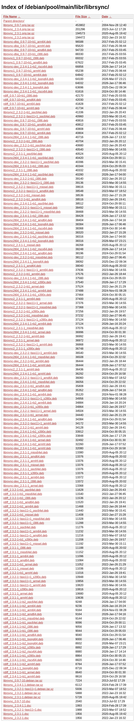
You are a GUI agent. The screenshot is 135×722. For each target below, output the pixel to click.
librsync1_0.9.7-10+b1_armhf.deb (24, 70)
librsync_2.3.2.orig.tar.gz (18, 37)
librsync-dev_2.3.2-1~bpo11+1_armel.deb (29, 410)
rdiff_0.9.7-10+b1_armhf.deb (21, 108)
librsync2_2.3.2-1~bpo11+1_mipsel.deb (28, 186)
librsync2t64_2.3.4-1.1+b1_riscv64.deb (27, 228)
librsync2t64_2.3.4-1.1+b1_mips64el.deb (29, 357)
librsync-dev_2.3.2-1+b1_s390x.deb (26, 406)
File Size (81, 16)
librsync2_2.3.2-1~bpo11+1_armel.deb (27, 303)
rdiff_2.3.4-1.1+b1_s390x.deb (22, 655)
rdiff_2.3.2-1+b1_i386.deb (19, 498)
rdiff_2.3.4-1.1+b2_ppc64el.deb (23, 601)
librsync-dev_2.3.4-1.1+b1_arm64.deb (27, 394)
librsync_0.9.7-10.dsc (16, 701)
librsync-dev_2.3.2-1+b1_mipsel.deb (26, 232)
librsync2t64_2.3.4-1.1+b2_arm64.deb (27, 323)
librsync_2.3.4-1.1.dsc (17, 705)
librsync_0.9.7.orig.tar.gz (18, 25)
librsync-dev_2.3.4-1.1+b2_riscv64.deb (27, 66)
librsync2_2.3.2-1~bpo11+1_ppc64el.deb (29, 116)
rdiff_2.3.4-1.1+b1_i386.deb (20, 630)
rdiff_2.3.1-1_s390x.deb (18, 589)
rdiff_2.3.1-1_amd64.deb (18, 560)
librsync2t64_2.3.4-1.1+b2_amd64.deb (27, 220)
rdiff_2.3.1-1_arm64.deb (18, 556)
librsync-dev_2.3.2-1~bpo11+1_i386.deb (28, 182)
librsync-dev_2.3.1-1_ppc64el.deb (24, 469)
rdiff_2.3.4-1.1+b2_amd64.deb (22, 614)
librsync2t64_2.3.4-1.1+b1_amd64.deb (27, 253)
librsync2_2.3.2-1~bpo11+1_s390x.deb (28, 319)
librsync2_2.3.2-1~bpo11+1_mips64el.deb (30, 307)
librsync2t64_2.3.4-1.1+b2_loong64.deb (28, 240)
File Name (10, 16)
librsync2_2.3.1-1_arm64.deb (21, 298)
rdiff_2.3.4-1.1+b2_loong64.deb (23, 643)
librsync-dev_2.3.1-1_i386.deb (22, 481)
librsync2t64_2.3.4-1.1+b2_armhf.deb (27, 365)
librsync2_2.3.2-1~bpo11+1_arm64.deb (28, 269)
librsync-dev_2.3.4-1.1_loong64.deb (26, 87)
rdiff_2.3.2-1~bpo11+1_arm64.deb (25, 531)
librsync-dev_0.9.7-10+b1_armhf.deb (26, 128)
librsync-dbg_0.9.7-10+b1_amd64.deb (27, 50)
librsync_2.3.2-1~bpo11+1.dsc (22, 709)
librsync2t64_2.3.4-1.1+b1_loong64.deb (28, 224)
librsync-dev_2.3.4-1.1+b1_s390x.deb (27, 431)
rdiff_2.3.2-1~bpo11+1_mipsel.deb (25, 543)
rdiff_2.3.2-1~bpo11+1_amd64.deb (25, 535)
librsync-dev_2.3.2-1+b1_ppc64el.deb (27, 145)
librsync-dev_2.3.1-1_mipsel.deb (23, 464)
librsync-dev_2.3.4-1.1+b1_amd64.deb (27, 419)
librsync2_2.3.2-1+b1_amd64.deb (24, 199)
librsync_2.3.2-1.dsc (16, 717)
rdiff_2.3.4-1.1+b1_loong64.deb (23, 639)
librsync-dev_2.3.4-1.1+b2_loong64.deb (28, 79)
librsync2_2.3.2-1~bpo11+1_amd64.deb (28, 191)
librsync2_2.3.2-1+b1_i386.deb (22, 141)
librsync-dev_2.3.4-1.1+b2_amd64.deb (27, 390)
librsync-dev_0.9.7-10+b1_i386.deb (25, 120)
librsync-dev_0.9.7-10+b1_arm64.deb (27, 133)
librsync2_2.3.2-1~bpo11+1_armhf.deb (27, 344)
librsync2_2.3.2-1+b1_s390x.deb (24, 311)
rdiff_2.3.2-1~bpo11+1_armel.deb (24, 581)
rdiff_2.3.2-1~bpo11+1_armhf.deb (24, 585)
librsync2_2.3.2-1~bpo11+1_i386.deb (27, 149)
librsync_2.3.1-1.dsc (16, 713)
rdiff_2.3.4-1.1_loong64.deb (20, 668)
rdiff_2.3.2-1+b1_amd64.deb (21, 502)
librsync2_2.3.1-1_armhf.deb (21, 369)
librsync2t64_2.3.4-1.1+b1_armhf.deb (27, 373)
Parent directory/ (13, 21)
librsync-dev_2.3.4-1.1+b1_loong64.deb (28, 83)
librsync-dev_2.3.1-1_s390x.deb (23, 473)
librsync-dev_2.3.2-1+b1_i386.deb (25, 178)
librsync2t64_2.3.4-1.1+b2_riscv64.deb (27, 249)
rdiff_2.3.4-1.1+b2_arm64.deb (22, 605)
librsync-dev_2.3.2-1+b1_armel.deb (25, 415)
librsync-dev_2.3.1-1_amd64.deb (24, 456)
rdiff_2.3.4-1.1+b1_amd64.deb (22, 634)
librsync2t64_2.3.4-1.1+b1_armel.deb (27, 332)
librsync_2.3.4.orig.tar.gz (18, 29)
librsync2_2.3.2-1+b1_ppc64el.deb (25, 112)
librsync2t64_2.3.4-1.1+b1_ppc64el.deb (28, 157)
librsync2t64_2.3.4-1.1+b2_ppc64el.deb (28, 174)
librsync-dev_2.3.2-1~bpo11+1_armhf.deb (29, 423)
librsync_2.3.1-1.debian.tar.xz (22, 697)
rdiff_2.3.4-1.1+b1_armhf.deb (21, 676)
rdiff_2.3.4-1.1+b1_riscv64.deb (22, 660)
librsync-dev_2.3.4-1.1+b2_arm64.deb (27, 402)
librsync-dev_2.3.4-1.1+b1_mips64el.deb (29, 381)
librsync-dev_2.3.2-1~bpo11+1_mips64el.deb (32, 211)
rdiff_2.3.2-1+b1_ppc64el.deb (22, 489)
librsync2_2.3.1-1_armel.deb (21, 340)
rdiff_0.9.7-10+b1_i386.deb (20, 95)
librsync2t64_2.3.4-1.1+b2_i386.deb (26, 137)
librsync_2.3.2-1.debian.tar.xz (22, 693)
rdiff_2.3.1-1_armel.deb (18, 593)
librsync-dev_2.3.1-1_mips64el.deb (25, 452)
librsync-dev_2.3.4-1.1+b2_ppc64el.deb (28, 236)
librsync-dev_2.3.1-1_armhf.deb (23, 460)
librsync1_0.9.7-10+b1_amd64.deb (25, 62)
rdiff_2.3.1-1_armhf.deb (18, 597)
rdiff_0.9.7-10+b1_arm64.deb (21, 103)
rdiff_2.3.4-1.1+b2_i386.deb (20, 626)
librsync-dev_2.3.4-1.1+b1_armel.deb (27, 440)
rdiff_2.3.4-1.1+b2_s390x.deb (22, 647)
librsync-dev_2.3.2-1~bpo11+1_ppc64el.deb (31, 162)
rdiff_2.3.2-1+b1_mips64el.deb (22, 493)
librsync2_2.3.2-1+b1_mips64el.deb (26, 315)
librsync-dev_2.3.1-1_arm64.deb (23, 477)
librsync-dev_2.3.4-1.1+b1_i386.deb (26, 278)
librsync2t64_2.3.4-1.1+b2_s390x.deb (27, 282)
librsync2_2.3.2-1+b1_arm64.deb (24, 274)
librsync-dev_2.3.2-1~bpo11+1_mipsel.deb (30, 207)
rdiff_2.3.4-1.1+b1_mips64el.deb (23, 618)
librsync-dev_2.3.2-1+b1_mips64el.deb (27, 257)
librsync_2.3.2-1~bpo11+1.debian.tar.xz (28, 689)
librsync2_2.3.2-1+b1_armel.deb (23, 286)
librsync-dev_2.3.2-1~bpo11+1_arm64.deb (30, 352)
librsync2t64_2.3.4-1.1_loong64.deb (26, 261)
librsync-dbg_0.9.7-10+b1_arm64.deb (27, 41)
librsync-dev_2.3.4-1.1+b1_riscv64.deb (27, 91)
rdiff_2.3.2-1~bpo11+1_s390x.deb (24, 576)
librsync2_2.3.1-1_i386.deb (20, 170)
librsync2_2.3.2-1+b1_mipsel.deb (24, 195)
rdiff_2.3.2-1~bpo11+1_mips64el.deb (26, 518)
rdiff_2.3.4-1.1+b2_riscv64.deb (22, 651)
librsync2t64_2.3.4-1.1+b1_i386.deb (26, 166)
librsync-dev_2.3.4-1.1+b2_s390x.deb (27, 435)
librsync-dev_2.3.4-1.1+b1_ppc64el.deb (28, 203)
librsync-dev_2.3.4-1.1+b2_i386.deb (26, 215)
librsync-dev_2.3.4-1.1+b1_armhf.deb (27, 448)
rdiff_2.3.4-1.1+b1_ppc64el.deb (23, 622)
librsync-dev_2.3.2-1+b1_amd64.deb (26, 386)
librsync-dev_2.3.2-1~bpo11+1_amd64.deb (30, 377)
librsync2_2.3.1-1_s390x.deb (21, 348)
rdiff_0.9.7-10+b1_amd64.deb (22, 99)
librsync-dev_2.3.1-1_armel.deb (23, 485)
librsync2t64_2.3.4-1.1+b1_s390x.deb (27, 294)
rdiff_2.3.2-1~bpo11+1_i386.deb (23, 522)
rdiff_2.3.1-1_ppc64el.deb (19, 527)
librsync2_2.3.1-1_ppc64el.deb (22, 153)
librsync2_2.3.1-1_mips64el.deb (23, 328)
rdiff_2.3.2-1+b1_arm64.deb (21, 506)
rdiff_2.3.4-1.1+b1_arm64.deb (22, 610)
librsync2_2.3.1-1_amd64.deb (22, 265)
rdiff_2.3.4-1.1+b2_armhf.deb (21, 664)
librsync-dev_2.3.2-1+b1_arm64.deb (26, 361)
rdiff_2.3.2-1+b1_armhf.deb (20, 572)
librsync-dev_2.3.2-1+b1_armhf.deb (25, 427)
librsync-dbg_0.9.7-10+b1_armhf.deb (26, 45)
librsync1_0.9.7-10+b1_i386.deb (23, 58)
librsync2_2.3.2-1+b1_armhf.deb (23, 336)
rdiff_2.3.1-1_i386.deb (17, 547)
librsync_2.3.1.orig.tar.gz (18, 33)
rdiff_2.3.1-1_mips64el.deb (20, 552)
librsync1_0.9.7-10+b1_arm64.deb (25, 74)
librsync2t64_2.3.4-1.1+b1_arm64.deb (27, 290)
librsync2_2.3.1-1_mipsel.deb (22, 245)
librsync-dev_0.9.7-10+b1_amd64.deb (27, 124)
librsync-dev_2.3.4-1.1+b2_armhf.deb (27, 444)
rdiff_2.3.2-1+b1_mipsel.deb (21, 514)
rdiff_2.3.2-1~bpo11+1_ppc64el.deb (26, 510)
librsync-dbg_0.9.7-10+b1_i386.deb (25, 54)
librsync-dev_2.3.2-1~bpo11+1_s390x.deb (30, 398)
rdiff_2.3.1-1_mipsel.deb (18, 568)
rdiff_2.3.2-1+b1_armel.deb (20, 564)
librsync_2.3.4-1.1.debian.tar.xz (23, 684)
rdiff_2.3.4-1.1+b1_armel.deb (21, 672)
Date (105, 16)
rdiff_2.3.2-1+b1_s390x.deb (20, 539)
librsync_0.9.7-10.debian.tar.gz (22, 680)
